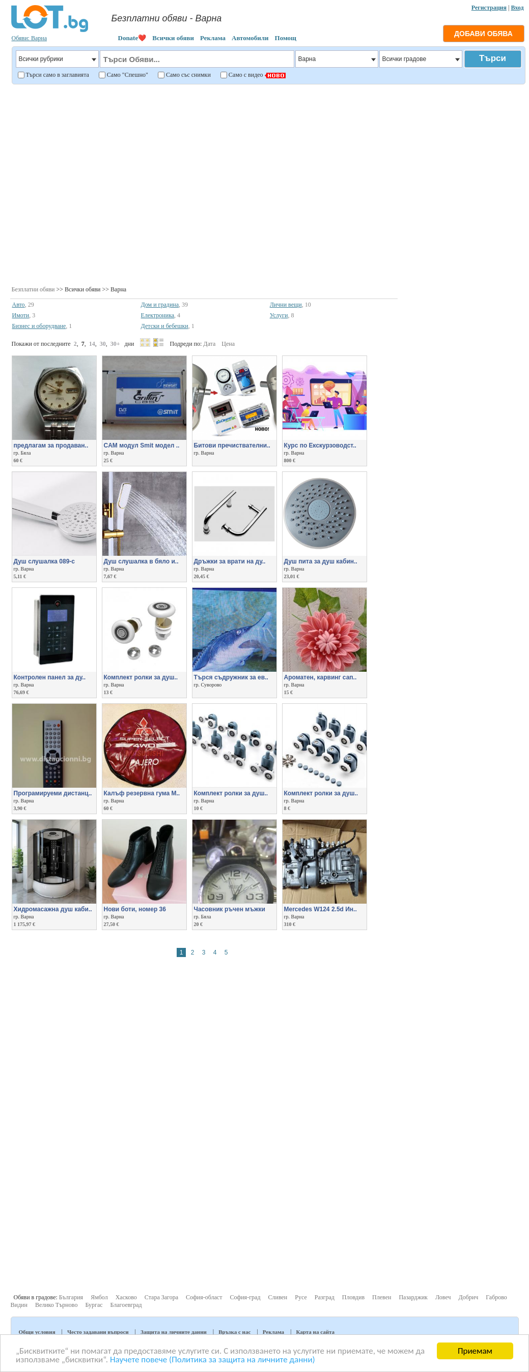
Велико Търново (56, 1304)
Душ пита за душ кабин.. (320, 561)
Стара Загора (161, 1297)
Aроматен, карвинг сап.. (320, 677)
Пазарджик (413, 1297)
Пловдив (353, 1297)
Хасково (126, 1297)
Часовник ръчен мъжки (229, 909)
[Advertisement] (95, 183)
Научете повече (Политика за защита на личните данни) (212, 1360)
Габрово (496, 1297)
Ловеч (443, 1297)
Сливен (278, 1297)
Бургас (93, 1304)
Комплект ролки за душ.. (231, 793)
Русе (301, 1297)
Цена (228, 343)
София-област (204, 1297)
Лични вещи (286, 304)
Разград (325, 1297)
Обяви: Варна (29, 38)
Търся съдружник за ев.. (231, 677)
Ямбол (99, 1297)
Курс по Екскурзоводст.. (320, 445)
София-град (245, 1297)
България (71, 1297)
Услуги (279, 315)
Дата (209, 343)
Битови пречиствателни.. (232, 445)
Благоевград (126, 1304)
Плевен (381, 1297)
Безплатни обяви (33, 289)
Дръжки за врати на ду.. (230, 561)
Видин (19, 1304)
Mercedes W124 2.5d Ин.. (320, 909)
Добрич (468, 1297)
